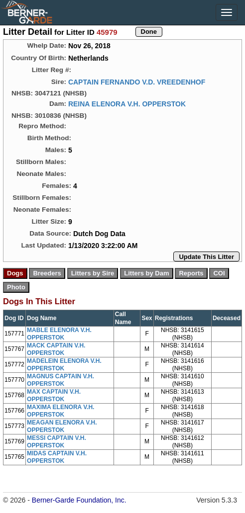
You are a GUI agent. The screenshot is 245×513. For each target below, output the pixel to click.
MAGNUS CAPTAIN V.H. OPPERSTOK (60, 380)
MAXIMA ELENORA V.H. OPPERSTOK (60, 411)
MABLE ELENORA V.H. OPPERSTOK (59, 334)
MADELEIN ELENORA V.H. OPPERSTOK (64, 364)
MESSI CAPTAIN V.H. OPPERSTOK (56, 441)
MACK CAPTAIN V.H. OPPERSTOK (56, 349)
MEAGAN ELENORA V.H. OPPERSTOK (62, 426)
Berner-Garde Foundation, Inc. (79, 500)
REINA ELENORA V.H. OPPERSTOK (127, 104)
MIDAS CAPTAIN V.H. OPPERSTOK (57, 457)
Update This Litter (206, 256)
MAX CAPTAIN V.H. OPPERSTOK (54, 395)
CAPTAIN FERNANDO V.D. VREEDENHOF (136, 82)
